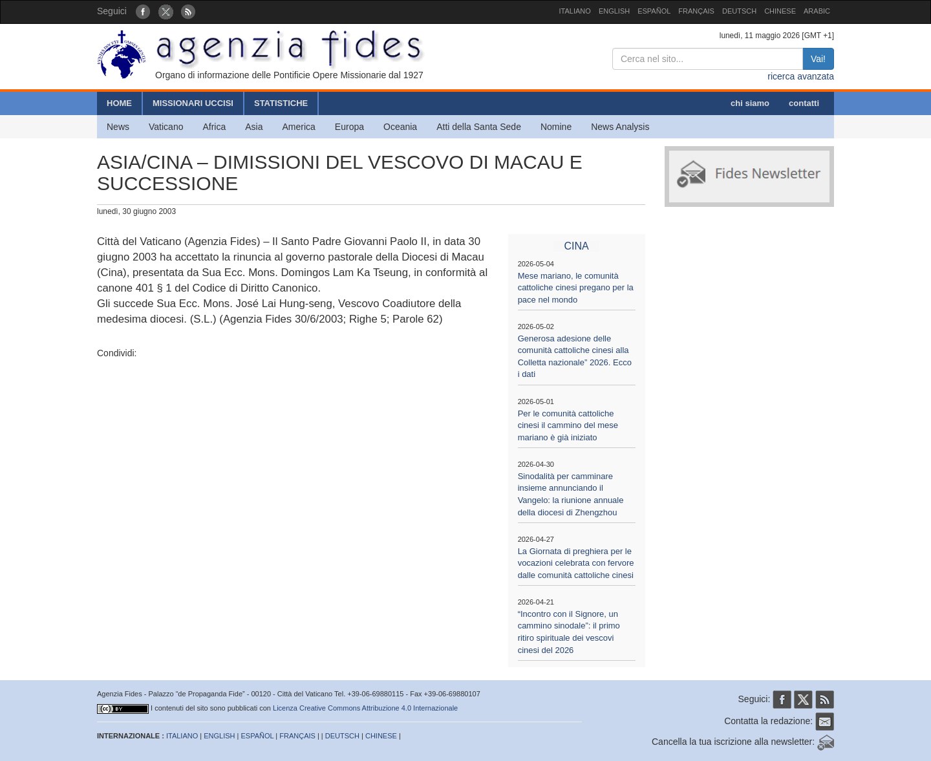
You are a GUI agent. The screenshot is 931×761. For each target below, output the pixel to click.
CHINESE (780, 11)
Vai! (818, 59)
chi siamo (750, 103)
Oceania (400, 127)
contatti (804, 103)
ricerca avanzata (800, 76)
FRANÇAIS (696, 11)
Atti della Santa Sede (478, 127)
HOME (119, 103)
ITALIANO (575, 11)
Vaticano (166, 127)
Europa (349, 127)
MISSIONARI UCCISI (193, 103)
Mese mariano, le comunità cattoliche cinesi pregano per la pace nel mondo (576, 288)
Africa (214, 127)
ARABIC (817, 11)
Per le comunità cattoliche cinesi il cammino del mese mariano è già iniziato (568, 425)
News (118, 127)
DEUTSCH (739, 11)
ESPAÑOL (653, 11)
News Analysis (620, 127)
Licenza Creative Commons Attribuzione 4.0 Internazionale (365, 708)
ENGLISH (614, 11)
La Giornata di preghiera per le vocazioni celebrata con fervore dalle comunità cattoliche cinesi (576, 563)
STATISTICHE (281, 103)
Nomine (556, 127)
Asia (253, 127)
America (299, 127)
